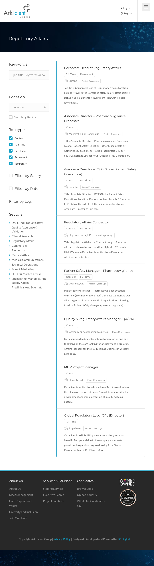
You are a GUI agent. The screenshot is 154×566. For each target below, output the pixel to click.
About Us (15, 504)
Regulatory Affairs (23, 240)
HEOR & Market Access (26, 274)
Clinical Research (22, 236)
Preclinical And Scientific (27, 287)
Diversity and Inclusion (23, 528)
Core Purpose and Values (20, 519)
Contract (20, 138)
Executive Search (53, 511)
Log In (125, 8)
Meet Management (21, 511)
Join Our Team (18, 534)
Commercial (19, 245)
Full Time (20, 144)
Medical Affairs (21, 255)
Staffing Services (53, 504)
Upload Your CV (87, 511)
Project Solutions (53, 517)
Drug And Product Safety (27, 222)
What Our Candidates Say (91, 519)
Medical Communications (28, 259)
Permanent (21, 157)
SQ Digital (124, 555)
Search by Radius (25, 117)
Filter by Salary (28, 175)
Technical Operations (25, 264)
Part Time (20, 150)
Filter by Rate (26, 188)
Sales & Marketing (23, 269)
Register (127, 13)
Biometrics (18, 250)
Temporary (21, 163)
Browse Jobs (85, 504)
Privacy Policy (62, 555)
